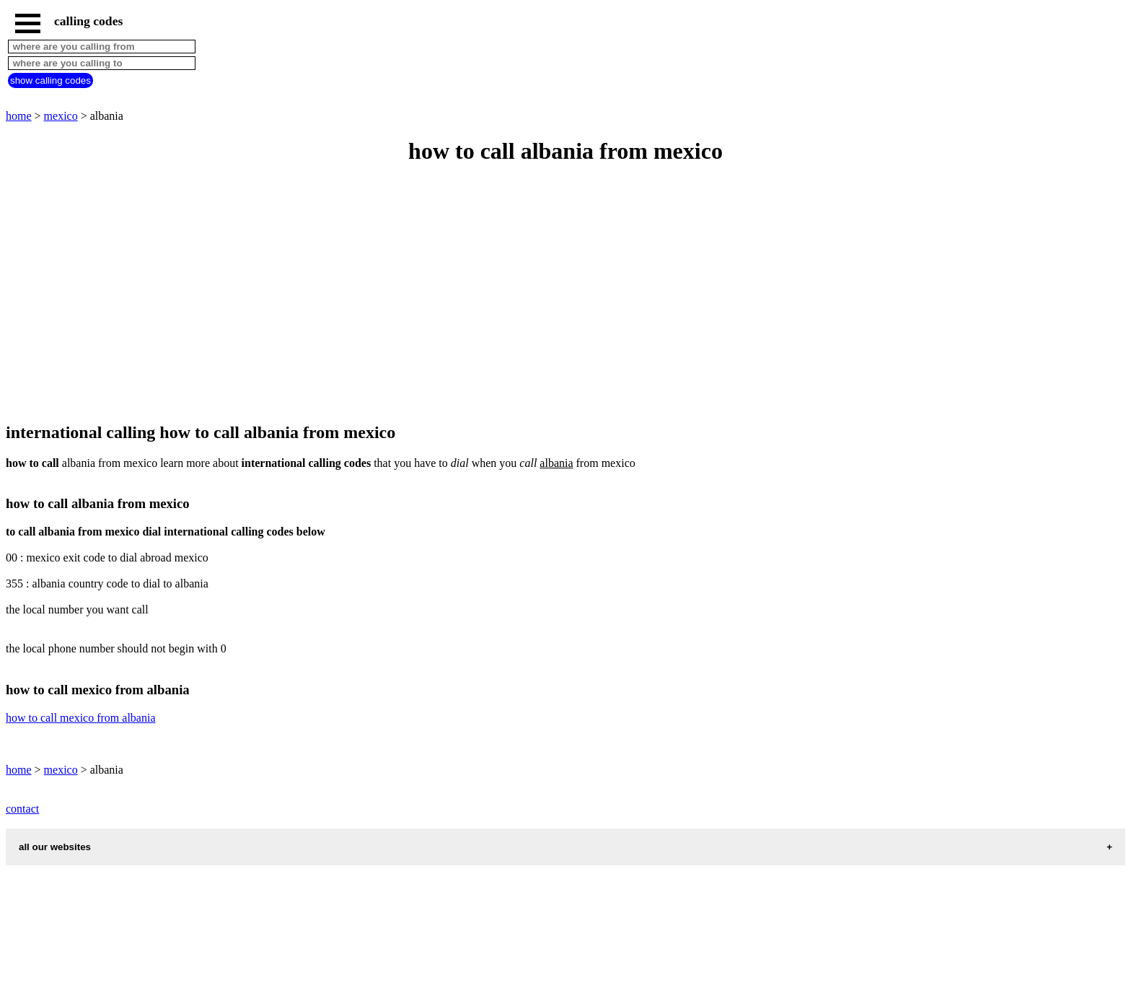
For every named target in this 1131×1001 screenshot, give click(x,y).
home (19, 116)
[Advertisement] (438, 294)
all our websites (55, 847)
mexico (61, 116)
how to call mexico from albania (80, 718)
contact (22, 809)
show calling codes (50, 80)
